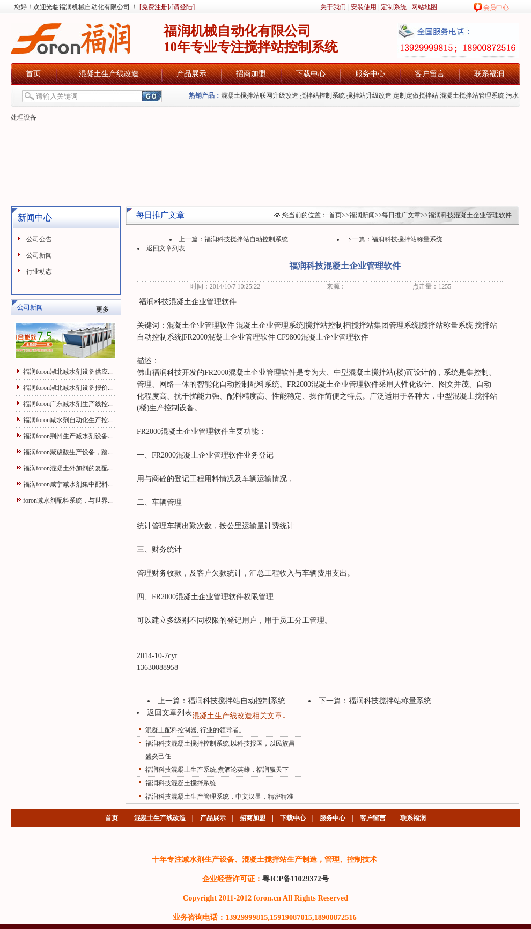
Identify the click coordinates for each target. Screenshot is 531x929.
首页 (33, 74)
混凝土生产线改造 (109, 74)
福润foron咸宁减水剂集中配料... (68, 484)
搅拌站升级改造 (369, 95)
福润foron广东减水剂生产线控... (68, 404)
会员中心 (496, 7)
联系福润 (489, 74)
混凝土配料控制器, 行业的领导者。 (195, 730)
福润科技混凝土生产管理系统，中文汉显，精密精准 (219, 796)
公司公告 (39, 239)
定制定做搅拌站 (415, 95)
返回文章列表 (165, 248)
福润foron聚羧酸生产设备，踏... (68, 452)
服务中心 (370, 74)
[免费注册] (153, 7)
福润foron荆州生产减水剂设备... (68, 436)
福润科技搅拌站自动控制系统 (246, 239)
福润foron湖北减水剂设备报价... (68, 388)
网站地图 (424, 7)
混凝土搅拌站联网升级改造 (259, 95)
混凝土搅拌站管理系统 (472, 95)
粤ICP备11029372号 (295, 878)
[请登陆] (183, 7)
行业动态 (39, 271)
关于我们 (333, 7)
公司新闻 (39, 255)
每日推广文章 (401, 215)
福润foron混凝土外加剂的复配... (68, 468)
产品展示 (191, 74)
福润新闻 (362, 215)
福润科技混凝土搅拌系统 (180, 783)
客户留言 (430, 74)
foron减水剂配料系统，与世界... (68, 500)
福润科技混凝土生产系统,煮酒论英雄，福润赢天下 (217, 769)
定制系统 (394, 7)
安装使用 (364, 7)
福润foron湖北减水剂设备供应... (68, 371)
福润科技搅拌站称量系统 (407, 239)
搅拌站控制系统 (322, 95)
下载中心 (311, 74)
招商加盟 (251, 74)
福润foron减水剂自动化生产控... (68, 420)
